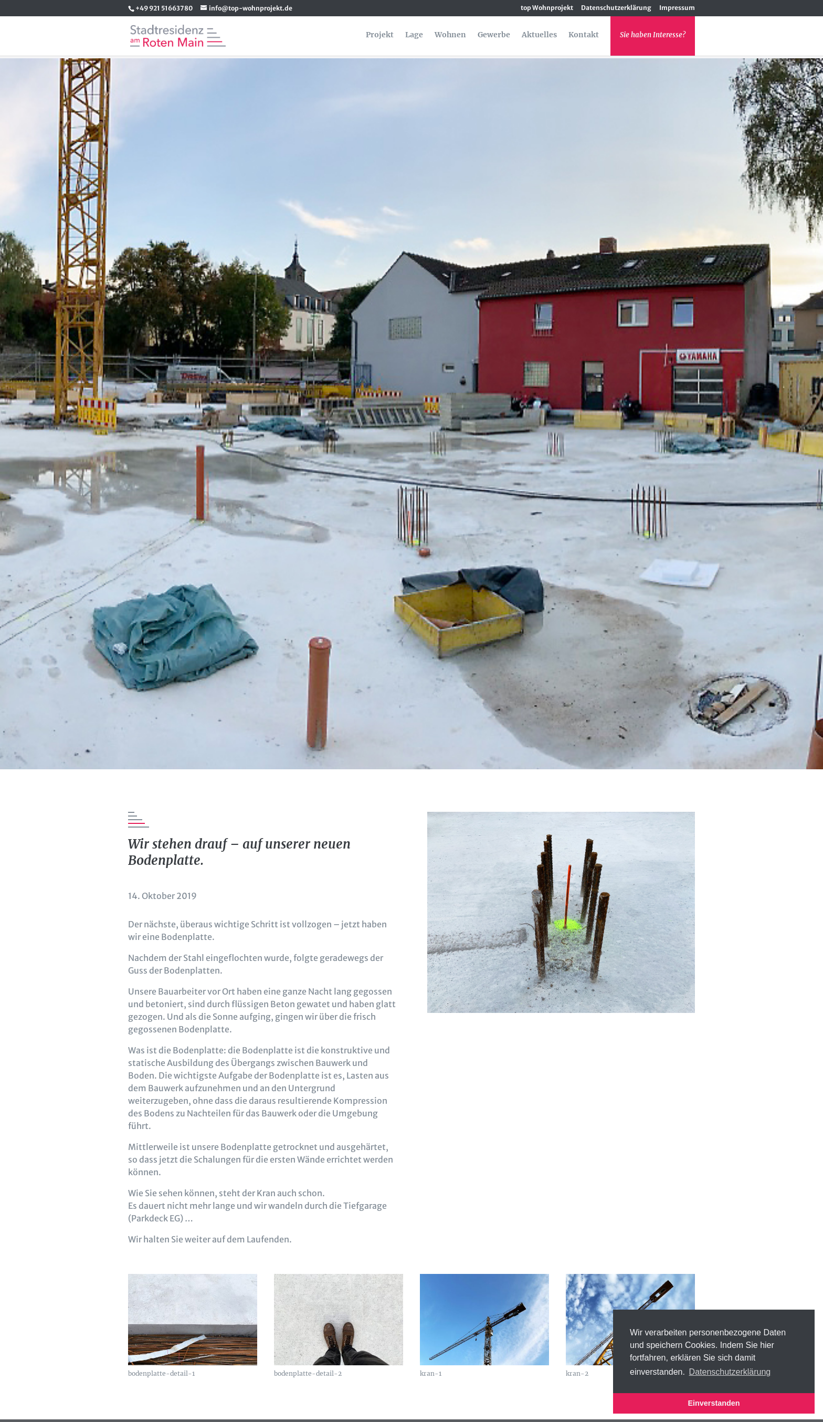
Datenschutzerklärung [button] (730, 1371)
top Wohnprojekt (547, 8)
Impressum (677, 8)
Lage (414, 35)
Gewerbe (494, 35)
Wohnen (450, 35)
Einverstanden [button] (714, 1403)
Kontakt (583, 35)
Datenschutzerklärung (616, 8)
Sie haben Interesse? (652, 34)
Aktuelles (539, 35)
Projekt (380, 35)
